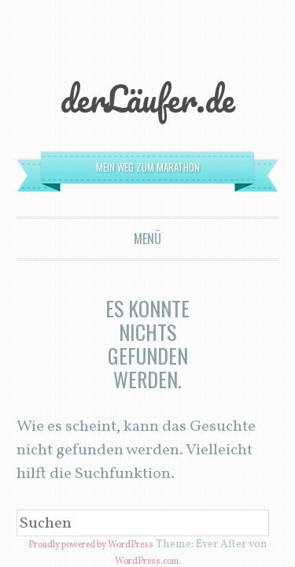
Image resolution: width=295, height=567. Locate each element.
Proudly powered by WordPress (105, 312)
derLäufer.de (147, 33)
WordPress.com (146, 325)
